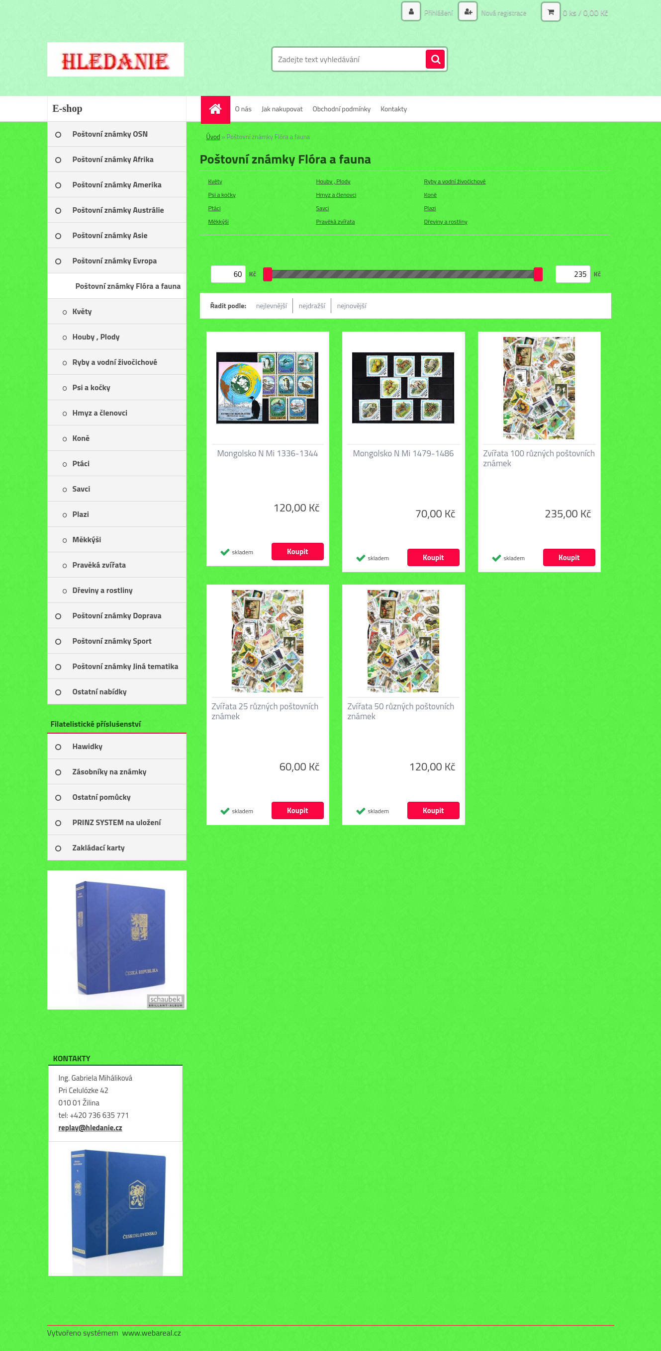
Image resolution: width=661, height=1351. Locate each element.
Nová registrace (502, 12)
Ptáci (214, 208)
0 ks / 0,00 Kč (585, 12)
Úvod (213, 137)
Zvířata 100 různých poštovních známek (539, 458)
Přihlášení (439, 12)
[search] (435, 59)
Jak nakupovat (282, 108)
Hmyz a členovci (336, 194)
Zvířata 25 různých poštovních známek (265, 711)
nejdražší (312, 305)
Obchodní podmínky (342, 108)
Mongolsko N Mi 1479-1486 (403, 453)
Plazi (430, 208)
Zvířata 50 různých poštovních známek (401, 711)
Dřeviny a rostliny (446, 221)
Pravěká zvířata (335, 221)
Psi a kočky (222, 194)
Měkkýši (218, 221)
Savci (322, 208)
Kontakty (393, 108)
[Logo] (115, 59)
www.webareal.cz (151, 1333)
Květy (215, 181)
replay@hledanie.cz (90, 1127)
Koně (430, 194)
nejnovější (352, 305)
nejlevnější (271, 305)
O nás (243, 108)
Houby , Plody (333, 181)
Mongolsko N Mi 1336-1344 (267, 453)
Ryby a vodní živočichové (455, 181)
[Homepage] (218, 108)
